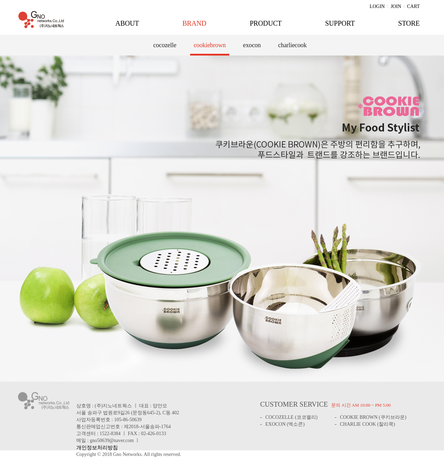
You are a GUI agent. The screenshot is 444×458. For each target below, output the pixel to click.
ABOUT (127, 23)
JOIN (396, 6)
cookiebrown (209, 45)
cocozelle (165, 45)
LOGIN (377, 6)
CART (413, 6)
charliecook (292, 45)
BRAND (194, 23)
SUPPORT (340, 23)
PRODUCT (266, 23)
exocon (252, 45)
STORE (409, 23)
